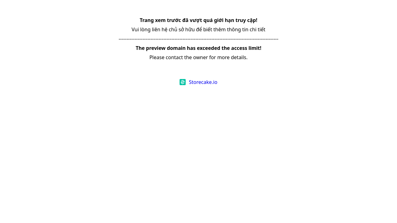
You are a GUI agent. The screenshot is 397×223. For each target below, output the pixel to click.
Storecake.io (203, 82)
